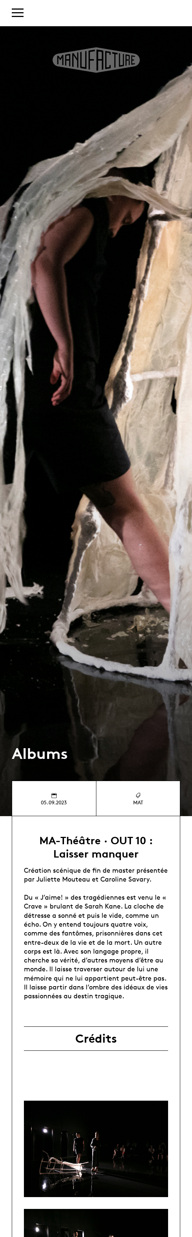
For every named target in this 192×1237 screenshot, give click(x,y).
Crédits (96, 1039)
